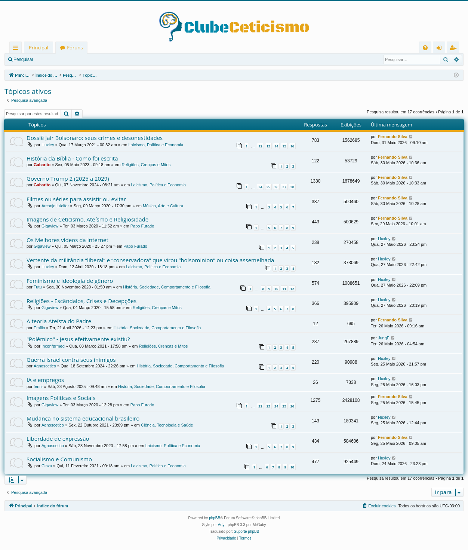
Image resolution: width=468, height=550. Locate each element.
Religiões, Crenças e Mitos (145, 164)
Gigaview (49, 226)
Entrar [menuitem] (441, 49)
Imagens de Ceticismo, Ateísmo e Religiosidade (87, 219)
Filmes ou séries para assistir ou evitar (76, 199)
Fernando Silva (392, 136)
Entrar (50, 59)
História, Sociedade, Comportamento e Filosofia (166, 287)
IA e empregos (45, 380)
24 (260, 186)
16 (292, 146)
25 (268, 186)
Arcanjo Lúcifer (55, 206)
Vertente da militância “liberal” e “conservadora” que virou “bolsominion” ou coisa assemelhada (150, 260)
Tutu (38, 287)
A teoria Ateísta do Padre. (60, 321)
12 (260, 146)
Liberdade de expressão (58, 438)
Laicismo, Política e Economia (155, 145)
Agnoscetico (45, 366)
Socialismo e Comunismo (59, 459)
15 (284, 146)
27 (284, 186)
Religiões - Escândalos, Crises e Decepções (81, 301)
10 (276, 288)
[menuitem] (425, 48)
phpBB (214, 518)
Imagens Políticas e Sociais (61, 397)
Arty (221, 525)
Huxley (47, 145)
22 (260, 406)
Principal (38, 47)
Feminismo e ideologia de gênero (70, 280)
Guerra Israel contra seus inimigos (71, 359)
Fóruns (75, 47)
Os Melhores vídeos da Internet (67, 240)
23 (268, 406)
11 (284, 288)
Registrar (77, 59)
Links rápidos (17, 49)
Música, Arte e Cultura (163, 206)
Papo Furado (142, 226)
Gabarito (42, 164)
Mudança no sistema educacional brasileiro (83, 418)
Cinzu (46, 466)
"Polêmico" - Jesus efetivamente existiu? (78, 339)
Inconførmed (53, 346)
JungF (384, 338)
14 (276, 146)
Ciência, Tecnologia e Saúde (167, 425)
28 (292, 186)
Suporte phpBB (246, 531)
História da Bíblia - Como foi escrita (72, 158)
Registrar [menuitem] (454, 49)
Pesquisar (23, 59)
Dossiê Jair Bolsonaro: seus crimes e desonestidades (95, 137)
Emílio (39, 328)
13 (268, 146)
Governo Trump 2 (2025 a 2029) (68, 178)
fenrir (38, 386)
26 (276, 186)
